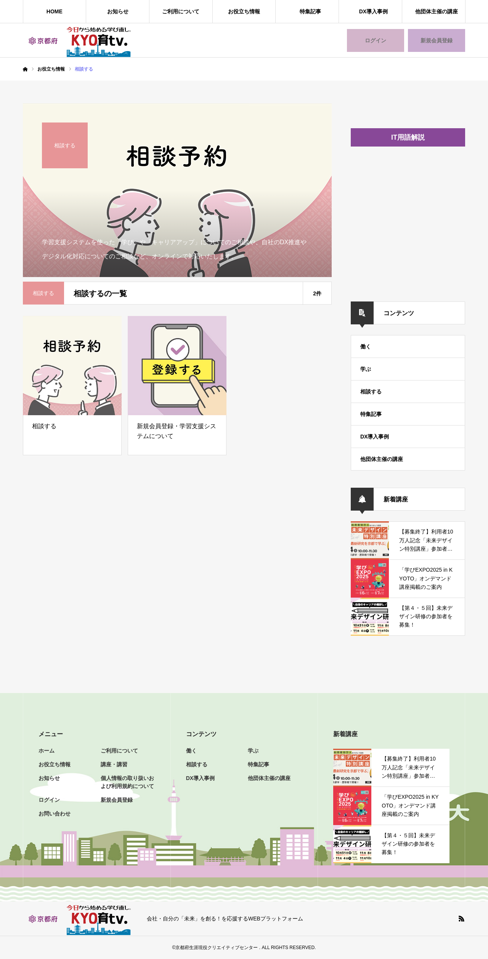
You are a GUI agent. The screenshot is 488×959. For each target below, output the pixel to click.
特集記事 (310, 11)
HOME (55, 11)
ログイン (375, 40)
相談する (371, 391)
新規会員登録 (437, 40)
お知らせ (117, 11)
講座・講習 (114, 764)
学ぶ (365, 369)
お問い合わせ (55, 814)
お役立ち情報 (244, 11)
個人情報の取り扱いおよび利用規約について (127, 782)
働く (365, 346)
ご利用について (180, 11)
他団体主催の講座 (436, 11)
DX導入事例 (373, 11)
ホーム (47, 751)
